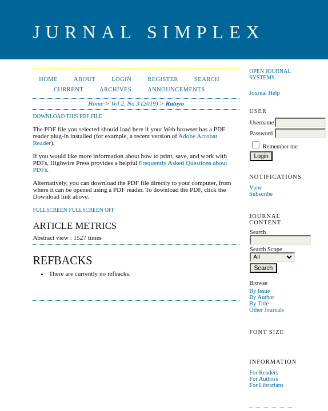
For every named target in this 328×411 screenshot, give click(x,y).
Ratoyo (175, 103)
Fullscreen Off (91, 210)
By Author (261, 297)
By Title (259, 303)
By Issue (259, 291)
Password (261, 133)
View (255, 187)
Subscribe (261, 194)
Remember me (280, 146)
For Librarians (266, 385)
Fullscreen (50, 210)
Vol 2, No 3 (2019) (134, 103)
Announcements (176, 89)
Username (262, 122)
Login (121, 79)
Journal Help (264, 93)
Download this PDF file (67, 116)
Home (48, 79)
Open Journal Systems (270, 74)
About (84, 79)
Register (162, 79)
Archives (115, 89)
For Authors (263, 379)
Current (68, 89)
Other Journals (266, 310)
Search (206, 79)
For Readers (263, 372)
